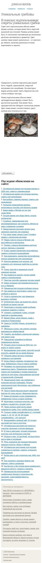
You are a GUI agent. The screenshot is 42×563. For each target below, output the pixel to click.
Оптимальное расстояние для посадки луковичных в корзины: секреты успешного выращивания (19, 450)
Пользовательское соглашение (17, 554)
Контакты (5, 554)
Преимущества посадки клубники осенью (21, 288)
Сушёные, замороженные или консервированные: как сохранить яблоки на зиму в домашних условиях (19, 223)
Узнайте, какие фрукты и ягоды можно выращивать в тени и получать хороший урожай (19, 522)
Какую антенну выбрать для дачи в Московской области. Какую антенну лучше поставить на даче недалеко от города (21, 537)
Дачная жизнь (21, 4)
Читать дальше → (7, 173)
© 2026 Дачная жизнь (8, 551)
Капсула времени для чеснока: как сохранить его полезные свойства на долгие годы (19, 264)
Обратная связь (7, 560)
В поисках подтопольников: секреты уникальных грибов (20, 21)
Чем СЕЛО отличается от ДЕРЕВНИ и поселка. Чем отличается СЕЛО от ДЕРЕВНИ (18, 493)
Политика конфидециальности (11, 557)
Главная (11, 9)
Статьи (30, 9)
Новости (21, 9)
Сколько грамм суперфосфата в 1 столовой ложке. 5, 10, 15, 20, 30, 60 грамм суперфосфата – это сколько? (20, 415)
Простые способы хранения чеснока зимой (22, 280)
